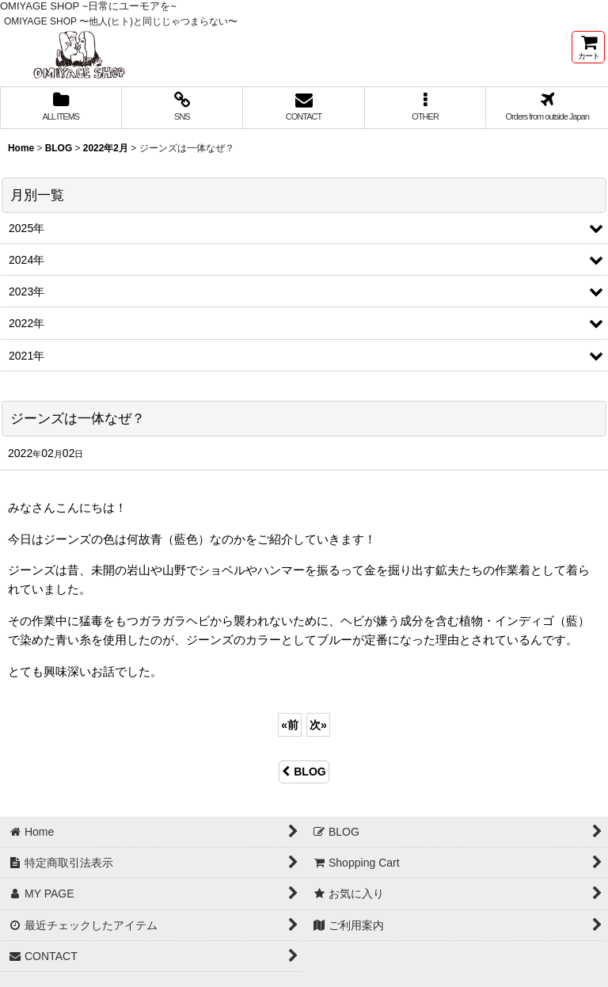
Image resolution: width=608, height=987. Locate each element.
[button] (426, 107)
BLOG (304, 771)
